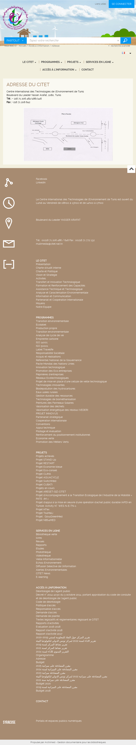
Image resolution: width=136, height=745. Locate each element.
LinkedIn (41, 182)
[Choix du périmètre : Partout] (15, 40)
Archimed (50, 742)
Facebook (41, 178)
